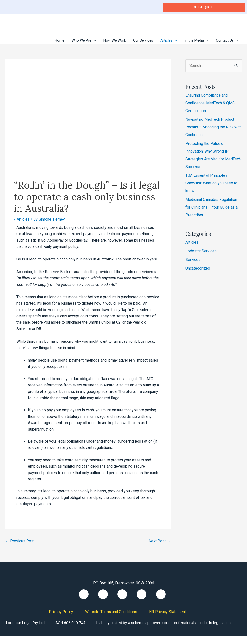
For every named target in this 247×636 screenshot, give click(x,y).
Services (192, 259)
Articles (23, 219)
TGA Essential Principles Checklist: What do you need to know (211, 183)
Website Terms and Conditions (111, 611)
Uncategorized (197, 268)
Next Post (160, 541)
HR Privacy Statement (167, 611)
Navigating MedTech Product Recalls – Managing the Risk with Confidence (213, 127)
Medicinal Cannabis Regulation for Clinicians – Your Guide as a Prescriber (211, 207)
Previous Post (19, 541)
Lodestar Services (201, 251)
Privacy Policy (61, 611)
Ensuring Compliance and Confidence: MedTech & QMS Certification (210, 103)
